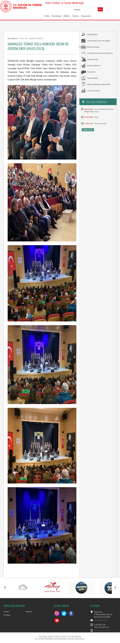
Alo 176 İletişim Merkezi (102, 630)
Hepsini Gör (87, 130)
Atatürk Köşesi (89, 34)
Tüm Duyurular (100, 123)
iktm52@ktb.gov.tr (100, 620)
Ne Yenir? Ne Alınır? (91, 65)
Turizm (75, 15)
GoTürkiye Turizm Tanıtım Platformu (97, 53)
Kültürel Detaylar (90, 47)
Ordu (46, 15)
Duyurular (86, 15)
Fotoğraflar (88, 72)
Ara (100, 9)
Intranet (6, 612)
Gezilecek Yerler (89, 59)
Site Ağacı (7, 615)
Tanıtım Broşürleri (90, 90)
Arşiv (22, 38)
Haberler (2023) (35, 38)
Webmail (29, 612)
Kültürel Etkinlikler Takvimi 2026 (95, 84)
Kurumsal (56, 15)
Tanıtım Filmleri (89, 78)
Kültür (67, 15)
